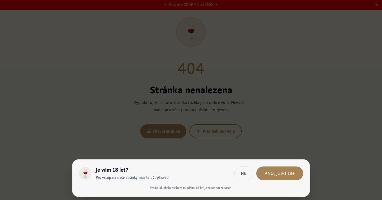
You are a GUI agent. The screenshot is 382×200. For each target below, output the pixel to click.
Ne (243, 174)
